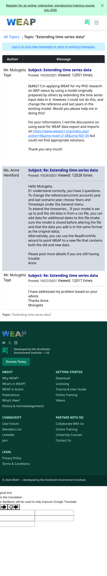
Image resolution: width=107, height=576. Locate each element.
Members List (11, 429)
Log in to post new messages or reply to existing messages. (53, 47)
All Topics (11, 36)
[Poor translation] (14, 507)
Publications (10, 395)
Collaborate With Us (70, 424)
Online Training (66, 395)
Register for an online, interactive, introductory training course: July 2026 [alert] (56, 6)
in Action (13, 389)
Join (5, 440)
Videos (60, 400)
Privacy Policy (11, 458)
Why (10, 378)
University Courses (69, 435)
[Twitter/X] (9, 342)
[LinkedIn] (15, 342)
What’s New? (11, 400)
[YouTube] (3, 342)
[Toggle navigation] (96, 22)
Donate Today (16, 362)
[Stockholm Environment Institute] (6, 351)
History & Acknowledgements (23, 406)
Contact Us (63, 440)
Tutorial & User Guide (71, 389)
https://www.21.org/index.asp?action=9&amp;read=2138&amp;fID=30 (58, 133)
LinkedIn (8, 435)
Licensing (62, 384)
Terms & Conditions (16, 464)
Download (63, 378)
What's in (14, 384)
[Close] (102, 5)
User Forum (10, 424)
